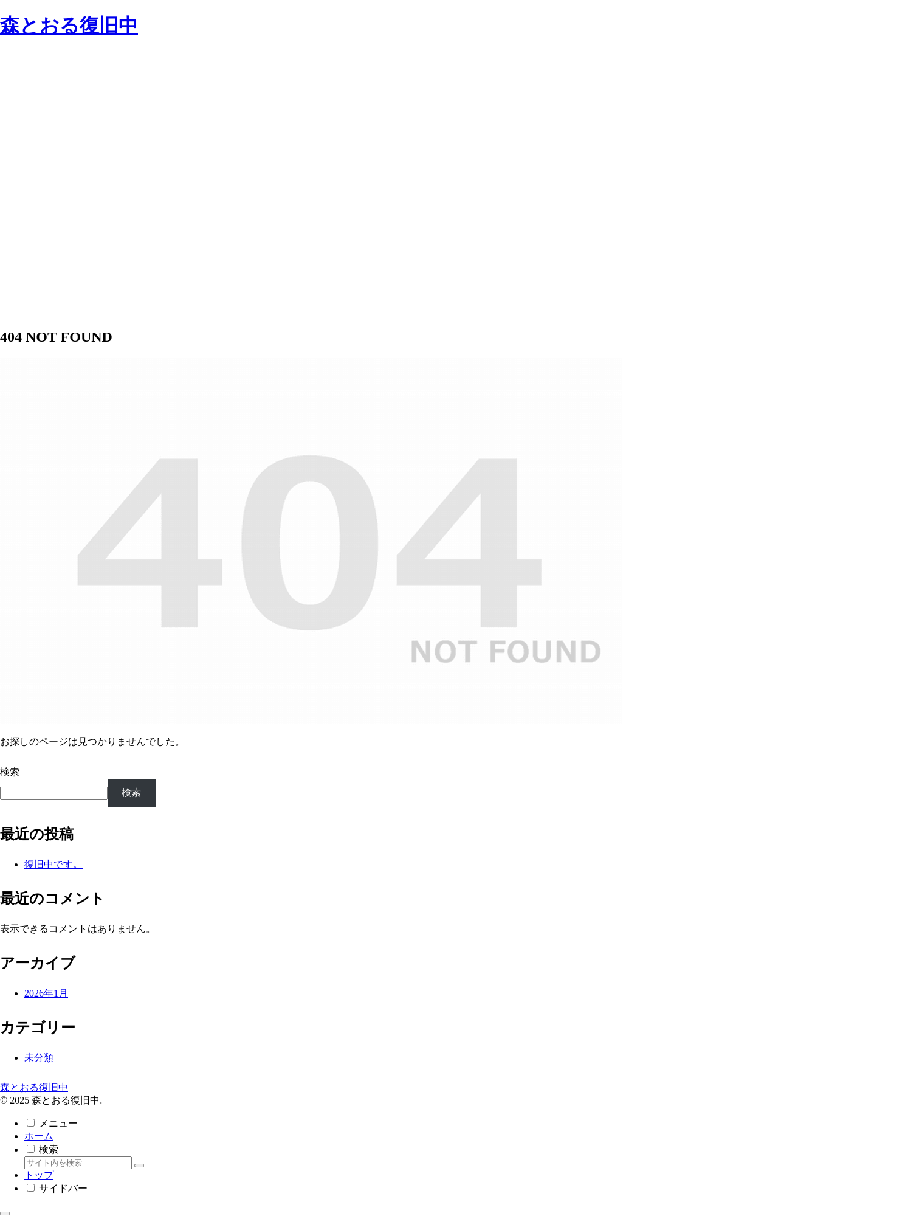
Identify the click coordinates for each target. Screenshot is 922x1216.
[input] (78, 1162)
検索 (9, 772)
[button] (139, 1165)
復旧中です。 (53, 864)
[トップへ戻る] (5, 1213)
